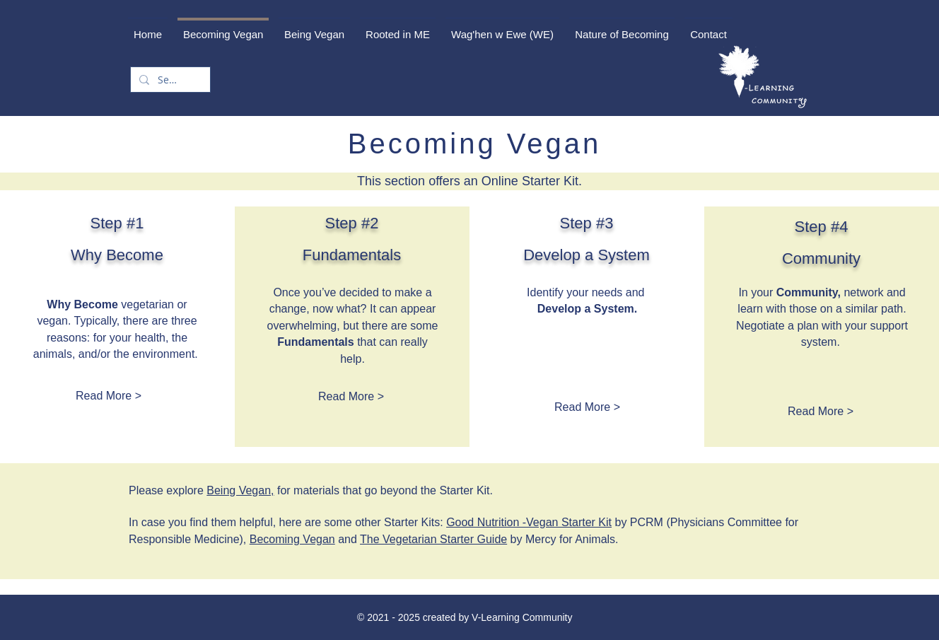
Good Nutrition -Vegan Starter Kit (529, 522)
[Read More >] (109, 396)
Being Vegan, (240, 490)
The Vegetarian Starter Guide (433, 539)
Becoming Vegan (292, 539)
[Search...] (169, 80)
